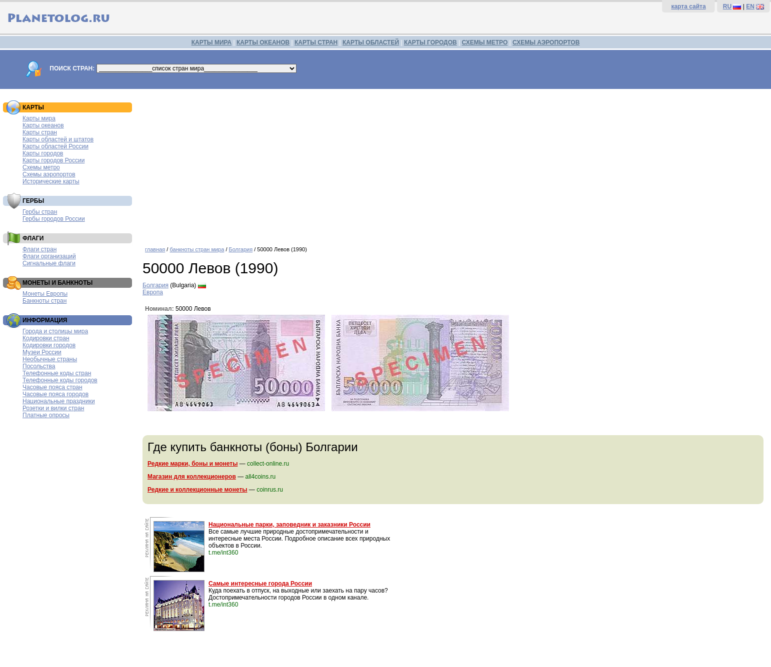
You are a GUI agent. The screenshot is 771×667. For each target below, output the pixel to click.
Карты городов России (53, 160)
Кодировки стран (46, 338)
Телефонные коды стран (56, 373)
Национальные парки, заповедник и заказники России (289, 524)
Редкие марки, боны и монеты (193, 463)
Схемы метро (41, 167)
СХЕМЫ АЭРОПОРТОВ (546, 42)
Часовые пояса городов (55, 394)
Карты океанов (43, 125)
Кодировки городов (49, 345)
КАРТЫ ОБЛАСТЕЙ (370, 42)
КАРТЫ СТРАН (316, 42)
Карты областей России (55, 146)
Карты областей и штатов (58, 139)
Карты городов (42, 153)
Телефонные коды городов (60, 380)
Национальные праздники (58, 401)
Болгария (241, 249)
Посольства (39, 366)
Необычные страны (49, 359)
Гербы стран (39, 211)
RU (727, 6)
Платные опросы (46, 415)
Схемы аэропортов (49, 174)
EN (750, 6)
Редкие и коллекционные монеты (198, 489)
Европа (152, 292)
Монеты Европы (45, 293)
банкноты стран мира (197, 249)
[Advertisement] (454, 164)
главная (155, 249)
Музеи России (42, 352)
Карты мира (39, 118)
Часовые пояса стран (52, 387)
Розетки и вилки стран (53, 408)
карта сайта (688, 6)
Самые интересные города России (260, 583)
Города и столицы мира (55, 331)
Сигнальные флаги (49, 263)
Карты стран (39, 132)
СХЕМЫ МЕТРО (485, 42)
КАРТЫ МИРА (212, 42)
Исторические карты (51, 181)
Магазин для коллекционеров (192, 476)
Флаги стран (39, 249)
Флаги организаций (49, 256)
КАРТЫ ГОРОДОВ (430, 42)
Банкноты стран (44, 300)
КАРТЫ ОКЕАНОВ (263, 42)
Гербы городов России (53, 218)
